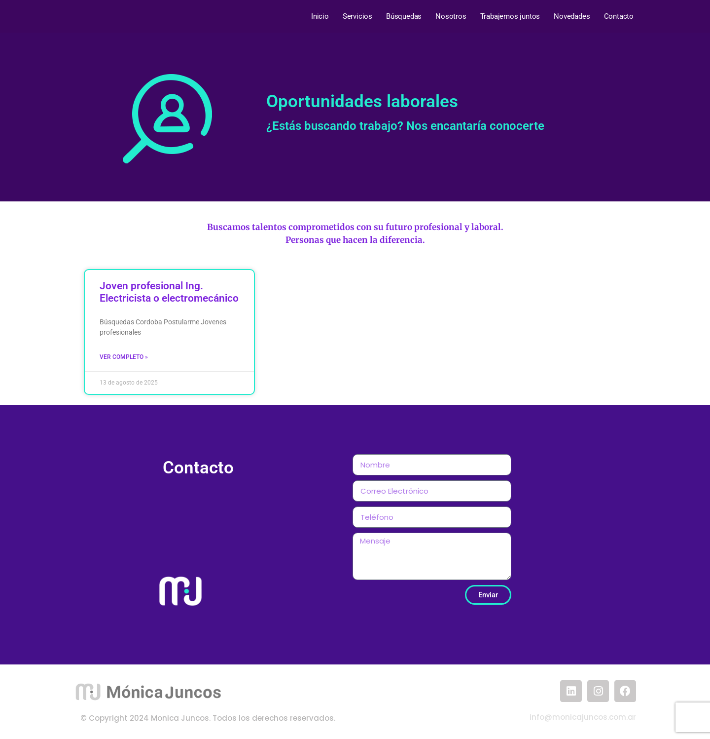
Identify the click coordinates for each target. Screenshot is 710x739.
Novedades (572, 16)
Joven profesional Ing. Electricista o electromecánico (169, 292)
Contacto (619, 16)
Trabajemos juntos (510, 16)
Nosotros (450, 16)
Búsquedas (404, 16)
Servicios (357, 16)
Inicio (320, 16)
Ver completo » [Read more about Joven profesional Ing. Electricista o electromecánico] (124, 356)
